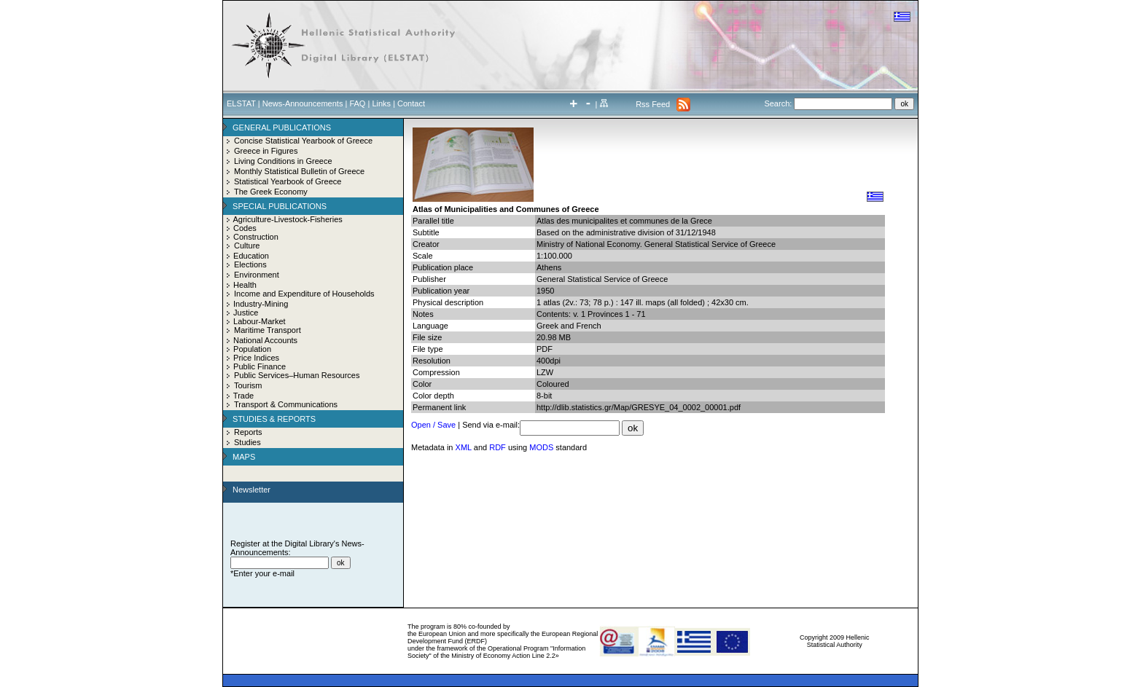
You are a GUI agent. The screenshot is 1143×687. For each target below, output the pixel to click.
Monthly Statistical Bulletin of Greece (299, 171)
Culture (247, 245)
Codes (245, 228)
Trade (243, 395)
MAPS (244, 456)
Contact (411, 103)
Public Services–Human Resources (296, 375)
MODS (541, 447)
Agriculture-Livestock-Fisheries (287, 219)
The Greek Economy (271, 191)
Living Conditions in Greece (283, 161)
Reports (248, 432)
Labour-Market (259, 321)
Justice (245, 312)
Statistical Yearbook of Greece (287, 181)
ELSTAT (241, 103)
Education (251, 255)
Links (381, 103)
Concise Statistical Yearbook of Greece (303, 140)
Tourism (248, 385)
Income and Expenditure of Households (304, 293)
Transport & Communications (286, 404)
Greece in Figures (265, 150)
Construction (255, 236)
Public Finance (259, 366)
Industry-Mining (260, 303)
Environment (256, 274)
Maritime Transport (267, 330)
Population (252, 349)
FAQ (357, 103)
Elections (250, 264)
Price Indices (256, 357)
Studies (247, 442)
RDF (497, 447)
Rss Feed (653, 104)
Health (245, 284)
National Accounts (265, 340)
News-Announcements (302, 103)
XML (464, 447)
